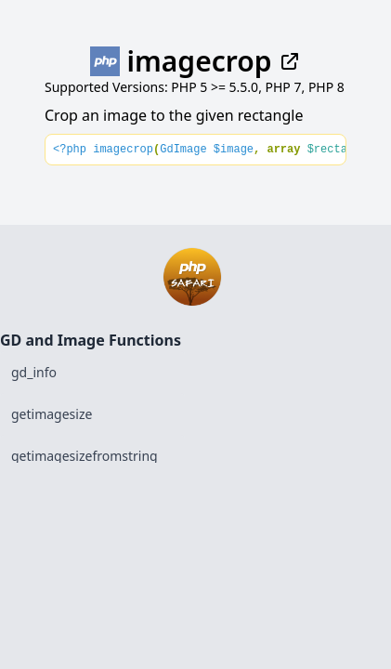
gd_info (34, 372)
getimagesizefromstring (84, 456)
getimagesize (51, 414)
